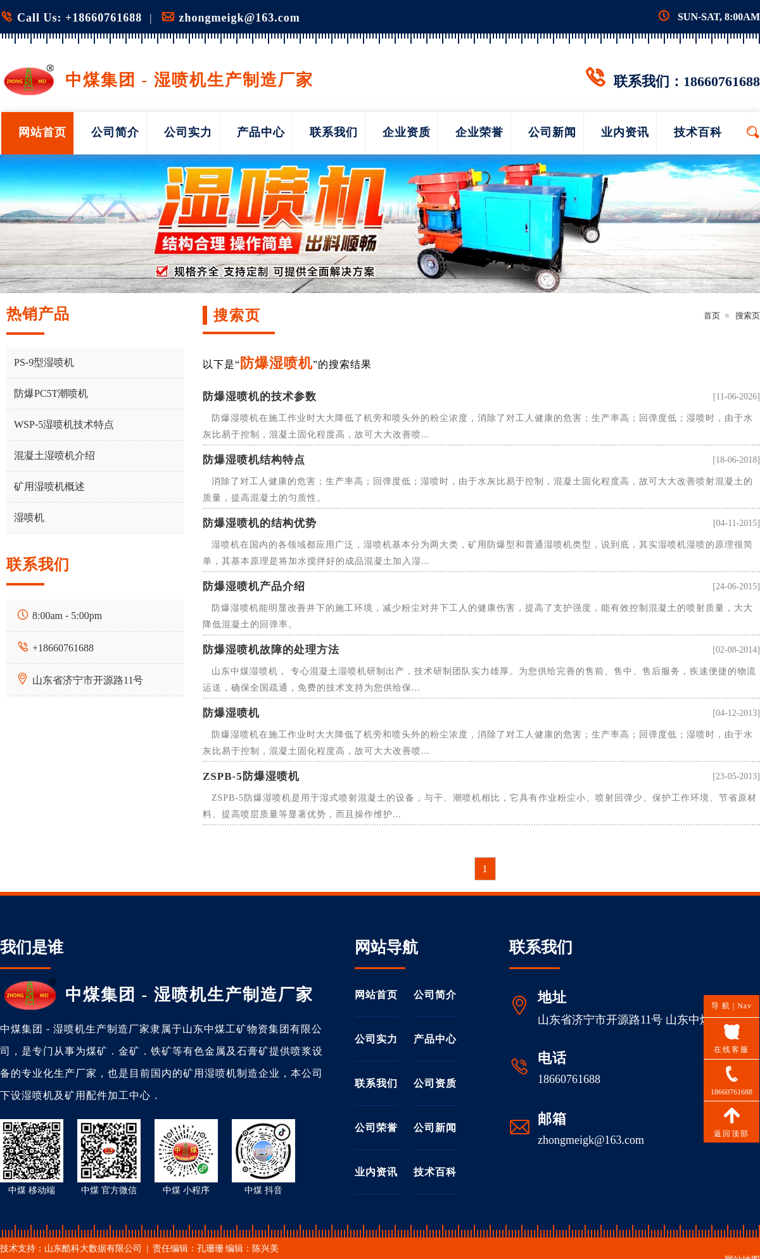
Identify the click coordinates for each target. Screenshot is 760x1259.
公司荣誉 (376, 1127)
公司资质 (435, 1083)
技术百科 (698, 132)
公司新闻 (552, 132)
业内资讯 (625, 132)
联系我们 (334, 132)
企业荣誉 (479, 132)
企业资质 (407, 132)
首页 (712, 315)
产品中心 (261, 132)
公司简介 (115, 132)
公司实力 (188, 132)
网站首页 (42, 132)
